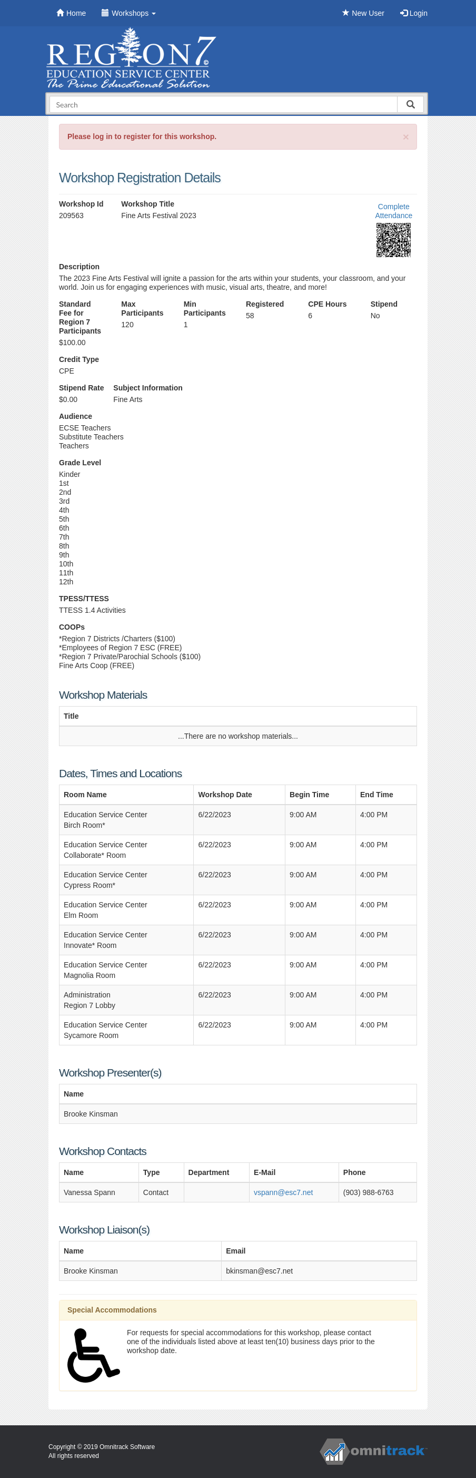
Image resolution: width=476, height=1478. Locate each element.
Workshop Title (147, 204)
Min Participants (205, 308)
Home (71, 13)
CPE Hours (327, 304)
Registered (265, 304)
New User (363, 13)
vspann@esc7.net (283, 1192)
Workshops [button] (129, 13)
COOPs (72, 627)
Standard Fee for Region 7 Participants (80, 317)
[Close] (406, 136)
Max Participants (142, 308)
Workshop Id (81, 204)
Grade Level (80, 462)
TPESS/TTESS (84, 598)
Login (414, 13)
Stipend (384, 304)
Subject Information (147, 388)
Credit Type (79, 359)
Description (79, 266)
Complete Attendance (393, 211)
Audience (75, 416)
